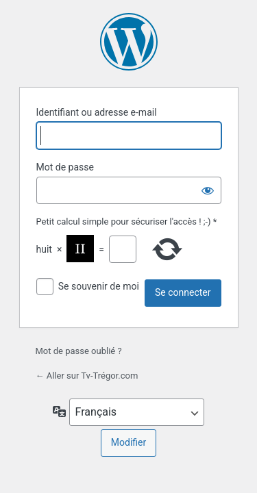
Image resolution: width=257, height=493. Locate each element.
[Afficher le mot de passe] (207, 190)
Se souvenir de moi (98, 286)
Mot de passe (65, 167)
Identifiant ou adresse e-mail (96, 112)
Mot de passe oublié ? (79, 351)
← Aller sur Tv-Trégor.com (87, 375)
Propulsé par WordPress (129, 42)
